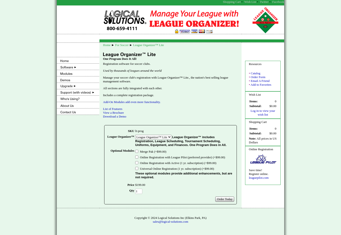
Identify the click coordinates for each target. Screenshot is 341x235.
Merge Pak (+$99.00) (153, 151)
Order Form (258, 77)
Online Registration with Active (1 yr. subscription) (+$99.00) (178, 163)
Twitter (264, 2)
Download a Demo (114, 116)
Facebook (278, 2)
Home (107, 45)
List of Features (112, 109)
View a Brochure (113, 112)
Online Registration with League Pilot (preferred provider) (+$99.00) (182, 157)
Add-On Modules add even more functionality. (132, 102)
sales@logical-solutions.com (170, 221)
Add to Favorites (261, 84)
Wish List (250, 2)
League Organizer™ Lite (148, 45)
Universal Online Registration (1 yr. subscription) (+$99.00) (177, 168)
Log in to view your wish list (263, 112)
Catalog (255, 73)
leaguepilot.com (259, 177)
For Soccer (122, 45)
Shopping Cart (232, 2)
